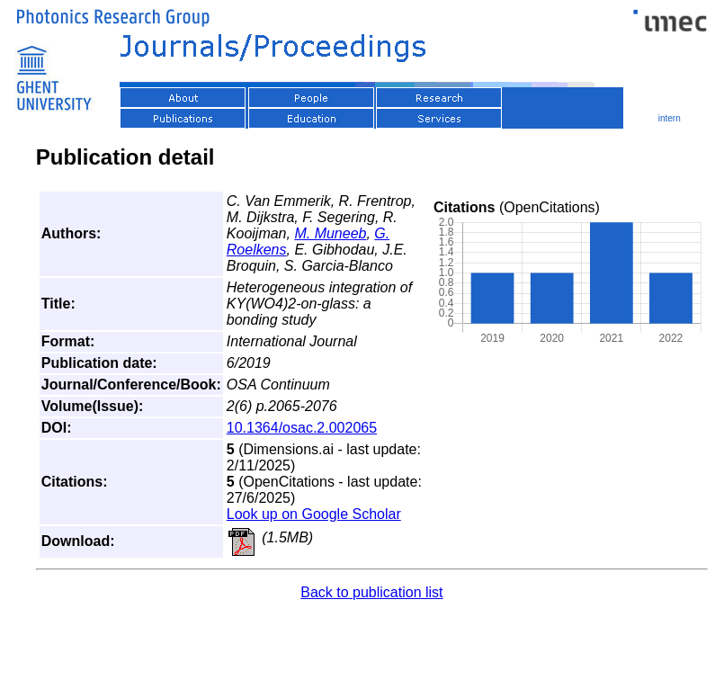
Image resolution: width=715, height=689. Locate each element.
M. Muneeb (330, 233)
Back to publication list (371, 592)
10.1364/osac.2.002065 (302, 427)
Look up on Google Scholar (314, 514)
